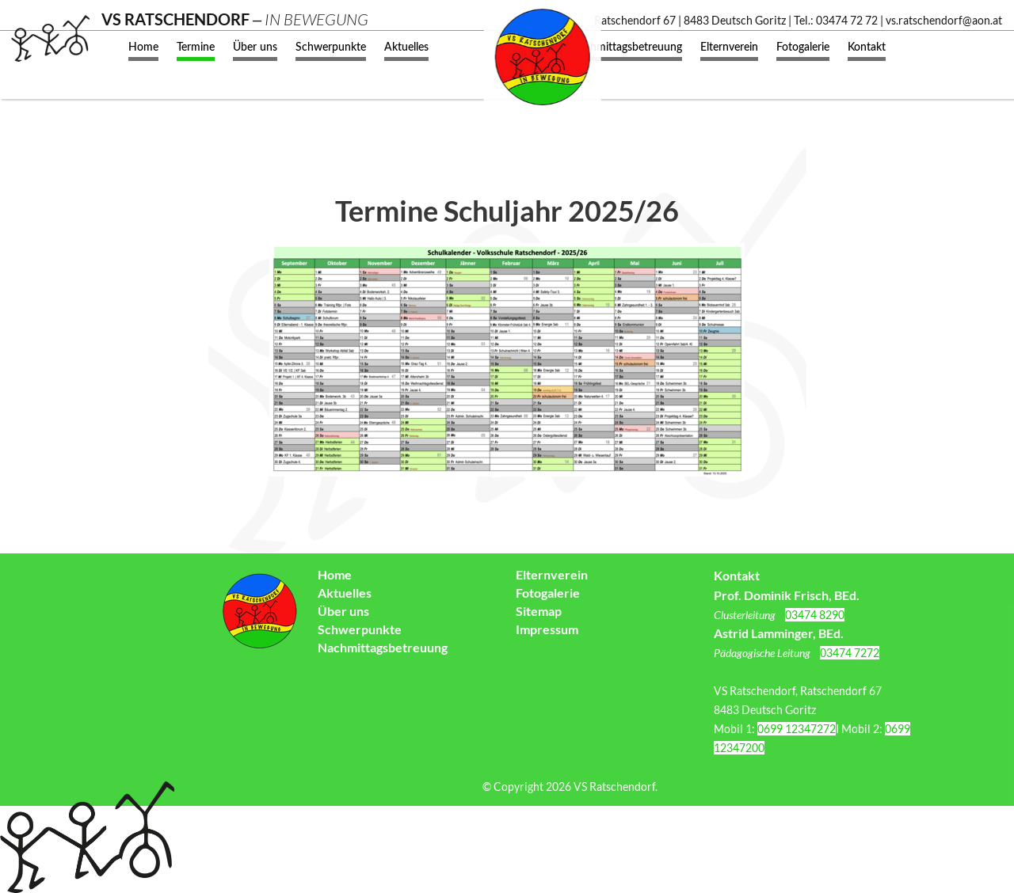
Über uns (255, 112)
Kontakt (867, 112)
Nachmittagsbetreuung (626, 112)
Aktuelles (406, 112)
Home (143, 112)
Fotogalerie (802, 112)
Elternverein (729, 112)
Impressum (547, 628)
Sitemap (539, 610)
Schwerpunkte (330, 112)
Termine (196, 112)
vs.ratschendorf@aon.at (944, 20)
